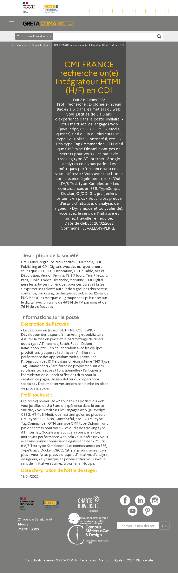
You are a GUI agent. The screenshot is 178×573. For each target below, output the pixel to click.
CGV (130, 560)
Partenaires (87, 560)
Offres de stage (40, 45)
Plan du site (144, 560)
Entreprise (21, 45)
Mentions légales (111, 560)
